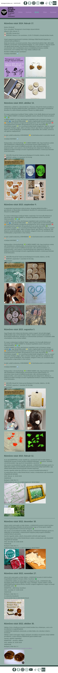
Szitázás (20, 12)
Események (53, 12)
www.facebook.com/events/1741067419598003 (18, 648)
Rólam (45, 12)
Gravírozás (28, 12)
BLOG (37, 12)
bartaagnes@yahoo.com (7, 3)
